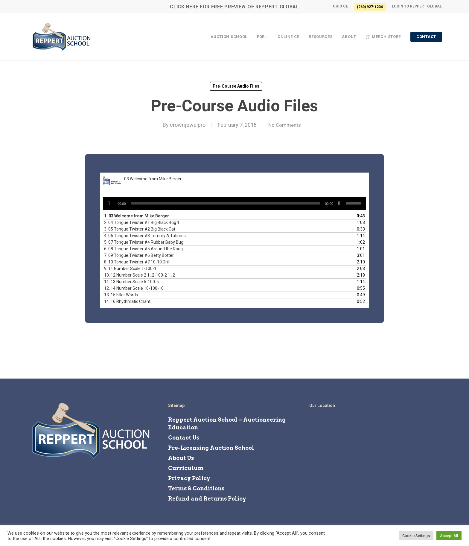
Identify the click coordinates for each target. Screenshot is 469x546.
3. (139, 229)
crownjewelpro (186, 125)
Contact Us (183, 437)
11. (131, 281)
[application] (234, 203)
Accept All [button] (449, 535)
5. (143, 242)
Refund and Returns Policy (207, 498)
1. (136, 215)
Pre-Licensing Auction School (211, 448)
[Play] (109, 203)
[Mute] (339, 203)
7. (139, 255)
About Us (181, 458)
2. (141, 222)
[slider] (225, 203)
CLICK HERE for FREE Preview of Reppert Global (234, 7)
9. (130, 268)
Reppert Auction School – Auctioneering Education (227, 424)
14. (127, 301)
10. (139, 275)
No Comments (284, 125)
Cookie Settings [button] (416, 535)
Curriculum (186, 468)
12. (134, 288)
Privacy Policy (189, 478)
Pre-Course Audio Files (236, 86)
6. (143, 248)
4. (145, 235)
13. (121, 294)
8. (137, 262)
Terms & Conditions (196, 488)
